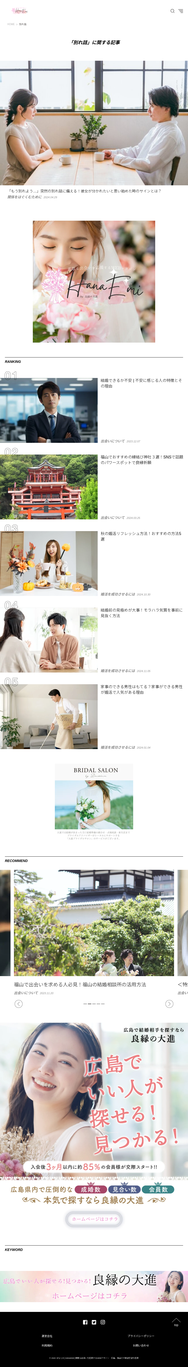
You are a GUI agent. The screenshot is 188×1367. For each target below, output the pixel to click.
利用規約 (47, 1345)
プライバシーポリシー (141, 1336)
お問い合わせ (141, 1345)
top (176, 1325)
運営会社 (47, 1336)
